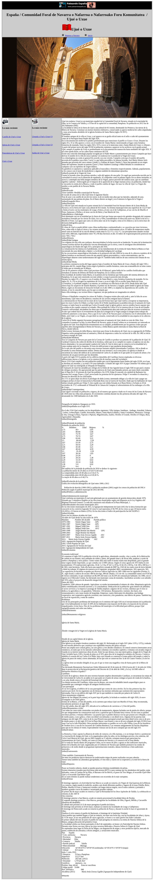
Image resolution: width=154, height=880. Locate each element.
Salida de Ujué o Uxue (40, 153)
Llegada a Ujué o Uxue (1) (42, 137)
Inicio (90, 35)
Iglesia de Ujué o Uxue (11, 145)
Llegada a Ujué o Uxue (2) (42, 145)
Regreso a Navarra (72, 35)
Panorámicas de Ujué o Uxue (13, 153)
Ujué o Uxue (7, 161)
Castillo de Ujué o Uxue (11, 137)
